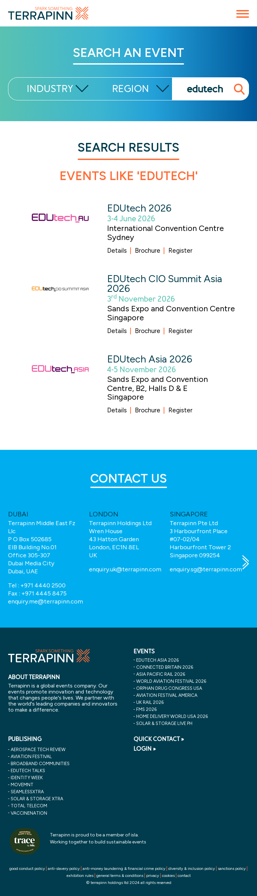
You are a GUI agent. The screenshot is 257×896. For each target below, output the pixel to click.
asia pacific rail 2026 (160, 674)
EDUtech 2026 (139, 208)
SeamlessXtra (27, 791)
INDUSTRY (50, 89)
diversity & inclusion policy (191, 868)
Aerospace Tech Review (38, 749)
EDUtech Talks (28, 770)
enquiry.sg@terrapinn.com (206, 569)
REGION (130, 89)
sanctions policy (232, 868)
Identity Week (27, 777)
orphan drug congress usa (169, 688)
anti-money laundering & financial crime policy (124, 868)
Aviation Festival (31, 756)
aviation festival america (166, 695)
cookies (168, 875)
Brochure (147, 250)
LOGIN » (145, 748)
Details (117, 250)
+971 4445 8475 (44, 593)
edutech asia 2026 (157, 660)
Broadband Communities (40, 763)
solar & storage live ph (164, 723)
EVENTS (144, 651)
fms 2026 (146, 709)
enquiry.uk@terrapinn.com (125, 569)
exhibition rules (80, 875)
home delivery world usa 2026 (172, 716)
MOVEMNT (22, 784)
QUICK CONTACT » (159, 739)
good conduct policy (27, 868)
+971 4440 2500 (43, 585)
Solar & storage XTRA (37, 798)
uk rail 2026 (150, 702)
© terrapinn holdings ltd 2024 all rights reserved (128, 882)
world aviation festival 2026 (171, 681)
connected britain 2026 (164, 667)
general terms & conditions (119, 875)
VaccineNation (29, 813)
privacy (152, 875)
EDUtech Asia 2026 (149, 359)
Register (180, 250)
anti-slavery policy (64, 868)
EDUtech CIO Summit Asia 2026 (164, 283)
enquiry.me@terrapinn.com (45, 601)
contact (184, 875)
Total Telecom (29, 805)
